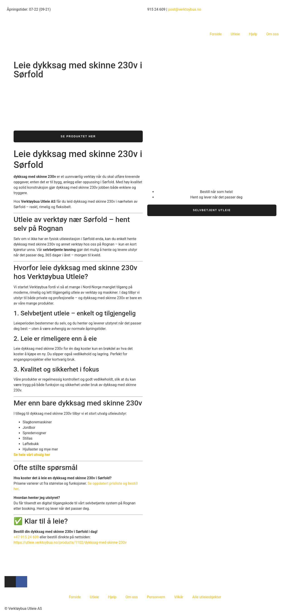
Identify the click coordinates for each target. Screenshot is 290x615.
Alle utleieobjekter (206, 597)
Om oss (272, 34)
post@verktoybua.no (184, 9)
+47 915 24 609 (26, 537)
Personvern (156, 597)
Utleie (235, 34)
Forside (216, 34)
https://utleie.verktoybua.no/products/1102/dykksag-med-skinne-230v (70, 543)
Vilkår (178, 597)
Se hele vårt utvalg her (32, 455)
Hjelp (253, 34)
